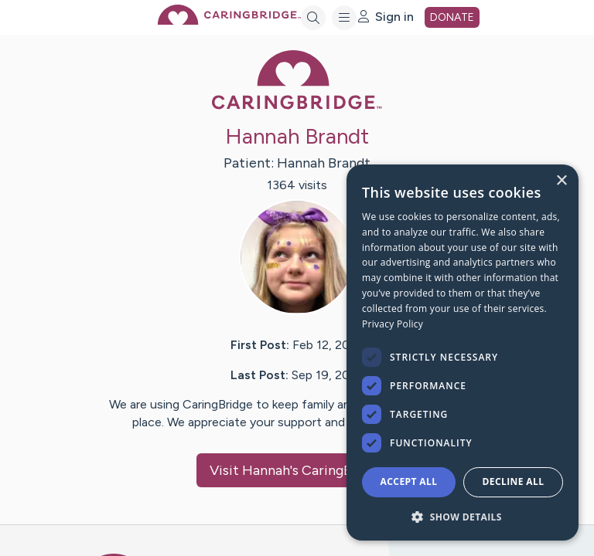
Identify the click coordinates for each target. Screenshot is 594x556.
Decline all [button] (513, 481)
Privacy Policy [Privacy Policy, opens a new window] (392, 324)
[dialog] (462, 352)
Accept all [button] (409, 481)
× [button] (561, 181)
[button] (462, 516)
